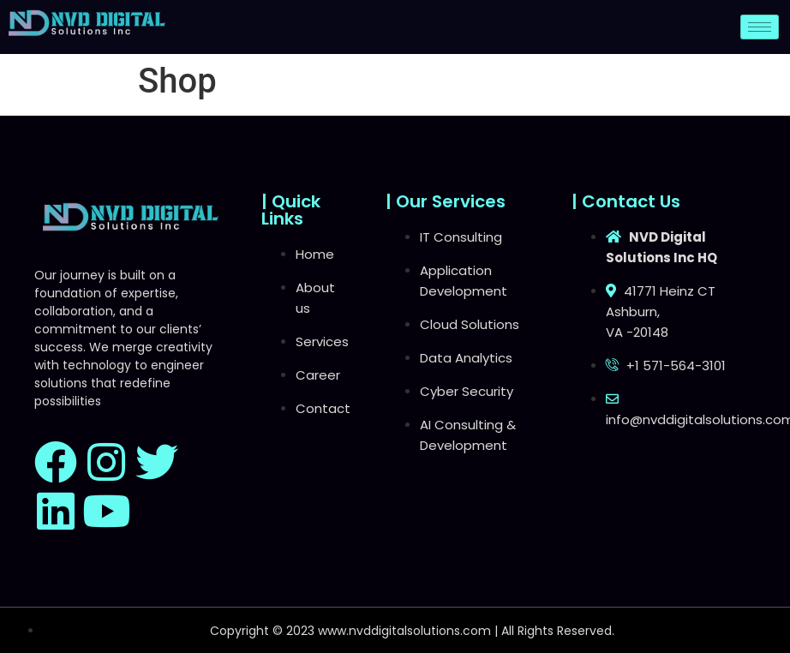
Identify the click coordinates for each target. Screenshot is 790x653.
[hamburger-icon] (759, 27)
